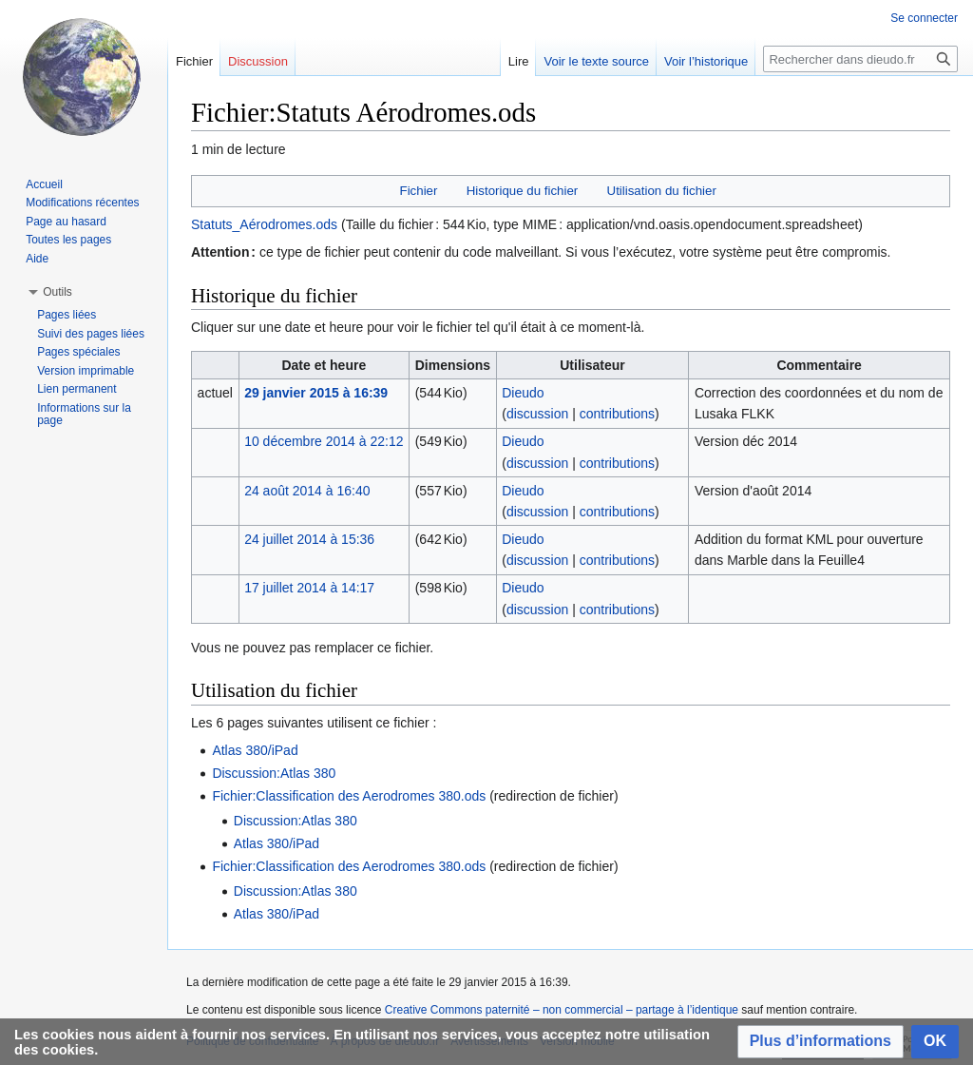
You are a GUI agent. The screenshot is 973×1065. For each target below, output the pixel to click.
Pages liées (66, 314)
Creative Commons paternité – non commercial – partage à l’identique (561, 1010)
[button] (820, 1041)
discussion (537, 413)
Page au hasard (66, 221)
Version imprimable (85, 371)
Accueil (44, 184)
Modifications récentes (82, 202)
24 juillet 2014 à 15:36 (309, 539)
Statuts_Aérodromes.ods (264, 224)
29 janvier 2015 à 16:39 (316, 392)
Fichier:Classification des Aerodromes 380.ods (349, 796)
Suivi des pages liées (90, 333)
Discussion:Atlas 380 (273, 773)
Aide (37, 258)
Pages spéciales (78, 351)
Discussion (258, 61)
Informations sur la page (84, 414)
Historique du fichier (523, 191)
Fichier (419, 191)
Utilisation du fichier (661, 191)
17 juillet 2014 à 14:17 (309, 587)
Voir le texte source (596, 61)
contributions (617, 413)
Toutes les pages (68, 239)
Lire (518, 61)
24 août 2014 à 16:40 (307, 490)
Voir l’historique (706, 61)
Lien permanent (76, 389)
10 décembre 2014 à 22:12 (323, 441)
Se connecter (924, 18)
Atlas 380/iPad (254, 750)
